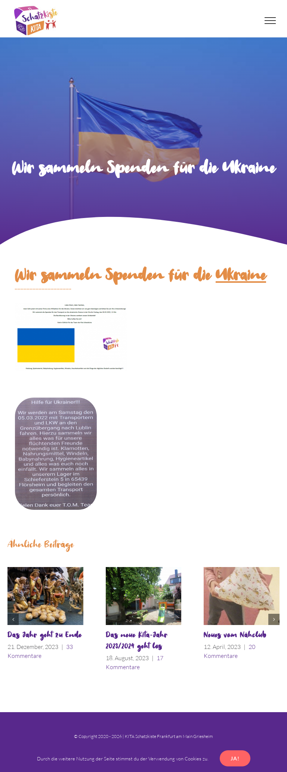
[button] (13, 619)
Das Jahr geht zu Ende (44, 635)
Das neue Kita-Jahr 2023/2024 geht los (137, 641)
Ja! (235, 758)
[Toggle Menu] (270, 20)
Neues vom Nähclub (235, 635)
